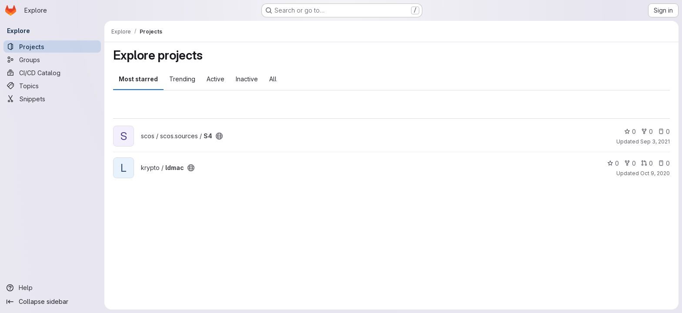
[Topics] (52, 86)
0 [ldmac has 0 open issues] (664, 163)
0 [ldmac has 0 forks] (630, 163)
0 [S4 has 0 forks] (647, 131)
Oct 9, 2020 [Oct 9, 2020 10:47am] (655, 173)
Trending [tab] (182, 79)
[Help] (52, 288)
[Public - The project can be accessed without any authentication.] (219, 136)
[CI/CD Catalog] (52, 73)
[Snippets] (52, 99)
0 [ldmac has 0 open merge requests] (647, 163)
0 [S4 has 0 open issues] (664, 131)
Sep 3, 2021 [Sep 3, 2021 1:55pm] (655, 141)
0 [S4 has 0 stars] (630, 131)
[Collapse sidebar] (52, 302)
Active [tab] (215, 79)
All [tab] (273, 79)
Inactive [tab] (247, 79)
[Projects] (52, 46)
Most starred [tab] (138, 79)
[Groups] (52, 59)
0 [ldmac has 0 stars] (613, 163)
